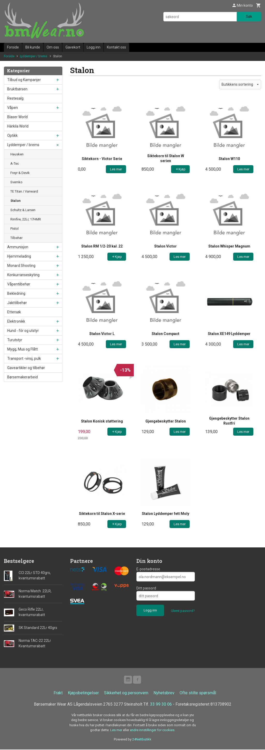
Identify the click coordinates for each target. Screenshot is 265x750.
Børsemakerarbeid (22, 377)
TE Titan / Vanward (24, 191)
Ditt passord (146, 588)
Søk (249, 16)
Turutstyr (14, 340)
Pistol (14, 228)
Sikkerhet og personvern (126, 693)
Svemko (16, 182)
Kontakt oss (116, 47)
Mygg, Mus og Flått (22, 349)
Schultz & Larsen (22, 210)
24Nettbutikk (141, 739)
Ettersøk (14, 312)
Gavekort (72, 47)
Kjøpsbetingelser (83, 693)
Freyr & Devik (20, 173)
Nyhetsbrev (163, 693)
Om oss (53, 47)
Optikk (12, 135)
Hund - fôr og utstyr (23, 331)
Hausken (17, 154)
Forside (13, 47)
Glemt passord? (183, 611)
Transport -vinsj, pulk (24, 358)
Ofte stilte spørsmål (198, 693)
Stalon (15, 201)
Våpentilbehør (18, 284)
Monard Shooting (21, 266)
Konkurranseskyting (23, 275)
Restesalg (15, 98)
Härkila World (17, 126)
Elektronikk (16, 321)
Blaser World (17, 117)
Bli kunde (32, 47)
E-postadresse (148, 569)
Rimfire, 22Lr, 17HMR (25, 219)
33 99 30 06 (161, 704)
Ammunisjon (17, 247)
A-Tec (14, 163)
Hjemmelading (19, 256)
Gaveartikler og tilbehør (26, 368)
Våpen (12, 108)
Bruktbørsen (17, 89)
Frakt (58, 693)
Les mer (116, 730)
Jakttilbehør (17, 303)
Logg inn (93, 47)
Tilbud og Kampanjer (24, 80)
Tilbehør (16, 238)
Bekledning (16, 293)
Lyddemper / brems (23, 145)
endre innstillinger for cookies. (152, 730)
